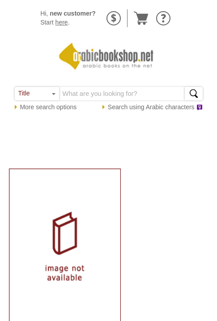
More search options (48, 107)
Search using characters (155, 107)
